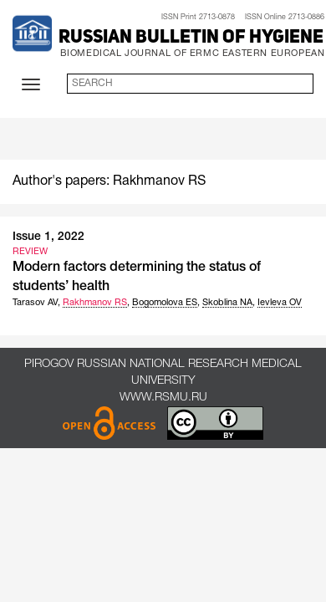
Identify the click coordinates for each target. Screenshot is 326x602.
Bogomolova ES (164, 302)
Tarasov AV (35, 302)
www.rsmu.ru (163, 397)
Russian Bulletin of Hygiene (191, 37)
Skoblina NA (227, 302)
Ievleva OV (279, 302)
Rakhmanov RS (95, 302)
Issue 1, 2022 (48, 237)
